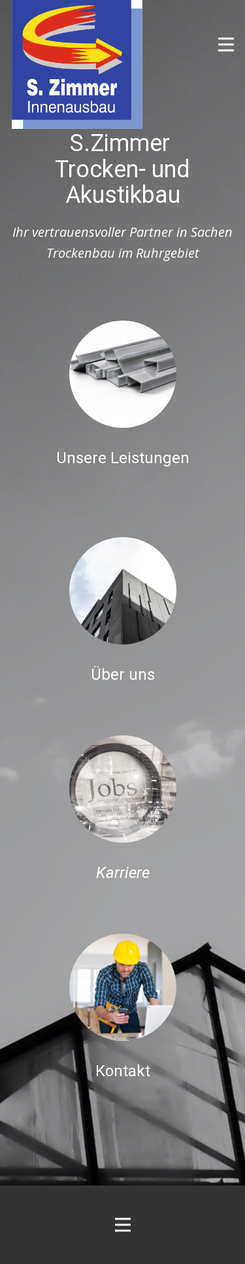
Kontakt (122, 1071)
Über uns (123, 674)
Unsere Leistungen (122, 458)
